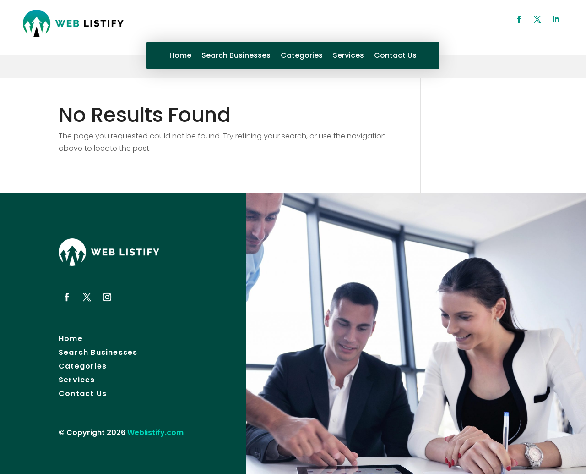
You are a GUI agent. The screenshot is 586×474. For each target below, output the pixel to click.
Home (180, 56)
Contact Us (395, 56)
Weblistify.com (155, 432)
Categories (302, 56)
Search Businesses (236, 56)
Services (348, 56)
